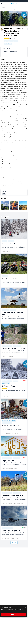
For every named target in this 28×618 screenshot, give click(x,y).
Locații (7, 7)
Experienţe (14, 420)
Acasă (4, 7)
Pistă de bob (15, 380)
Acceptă (13, 614)
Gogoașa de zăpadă (5, 383)
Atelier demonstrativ (6, 420)
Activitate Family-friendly (11, 41)
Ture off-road (8, 43)
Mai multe (14, 542)
